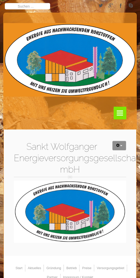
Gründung (53, 268)
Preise (86, 268)
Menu (120, 113)
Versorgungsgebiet (110, 268)
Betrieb (71, 268)
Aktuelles (34, 268)
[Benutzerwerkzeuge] (119, 145)
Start (18, 268)
